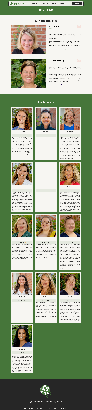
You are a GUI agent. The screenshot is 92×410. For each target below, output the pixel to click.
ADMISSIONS (45, 3)
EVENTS (54, 3)
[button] (34, 3)
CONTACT (62, 3)
